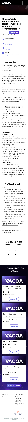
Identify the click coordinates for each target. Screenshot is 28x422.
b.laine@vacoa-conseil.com (10, 225)
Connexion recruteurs (18, 401)
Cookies (17, 397)
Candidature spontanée (5, 397)
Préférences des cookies (19, 404)
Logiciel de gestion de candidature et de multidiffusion (14, 419)
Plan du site (18, 398)
